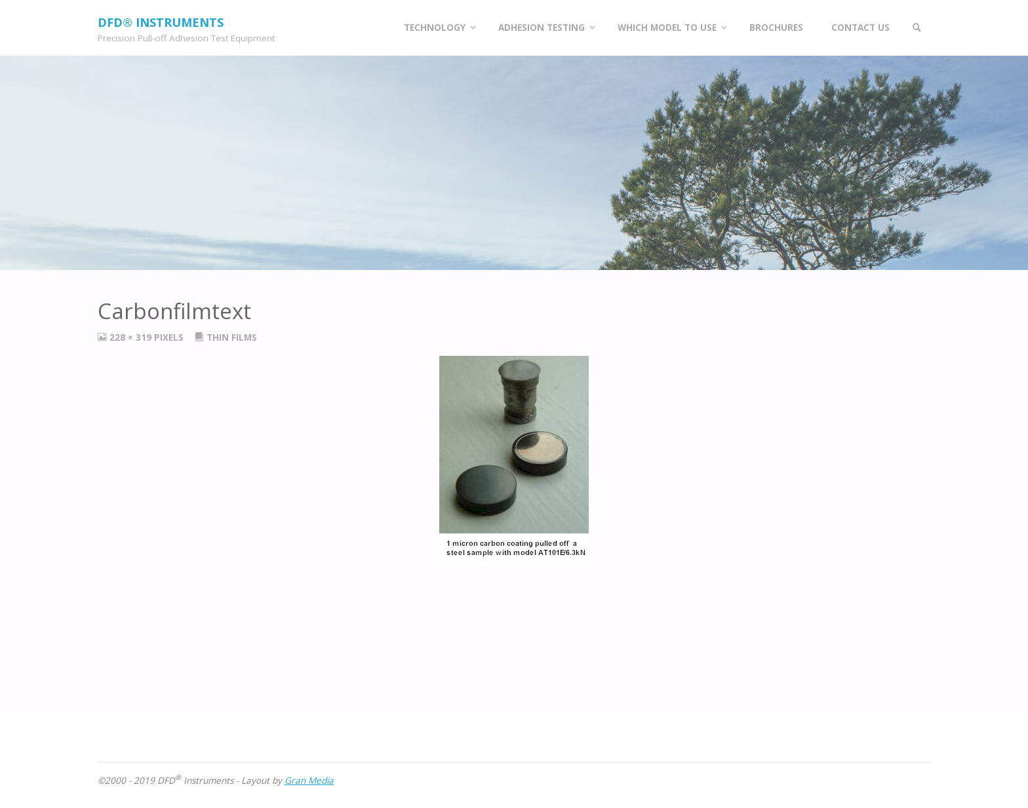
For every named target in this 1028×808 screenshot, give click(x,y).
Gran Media (309, 780)
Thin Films (232, 337)
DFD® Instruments (161, 22)
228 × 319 (131, 337)
